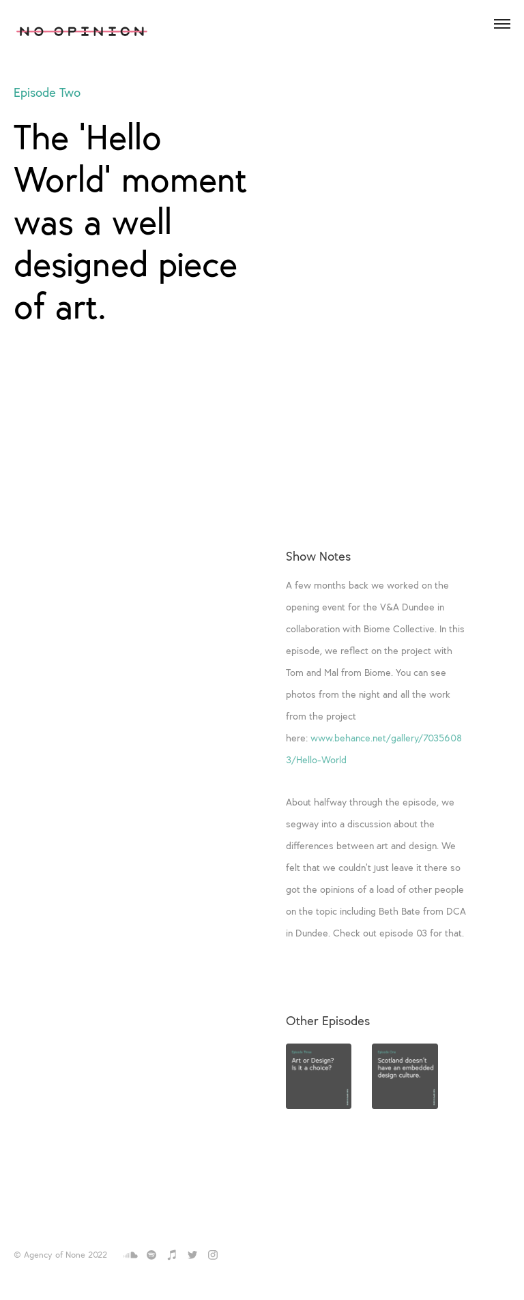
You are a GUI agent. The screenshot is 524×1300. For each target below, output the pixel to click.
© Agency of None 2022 (60, 1255)
